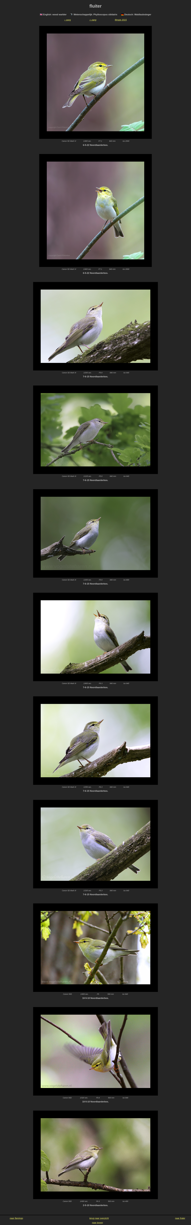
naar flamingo (16, 1218)
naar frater (180, 1218)
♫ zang (92, 20)
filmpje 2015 (121, 20)
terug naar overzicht (99, 1218)
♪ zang (67, 20)
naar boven (97, 1222)
